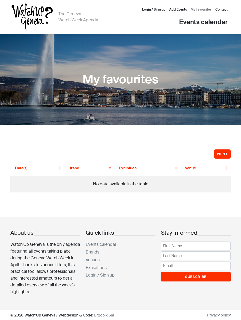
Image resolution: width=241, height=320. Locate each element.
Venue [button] (190, 168)
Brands (92, 252)
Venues (93, 260)
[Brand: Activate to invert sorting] (89, 168)
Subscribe (196, 277)
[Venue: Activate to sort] (205, 168)
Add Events (178, 9)
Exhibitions (96, 267)
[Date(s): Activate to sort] (37, 168)
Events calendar (203, 22)
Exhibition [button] (128, 168)
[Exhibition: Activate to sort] (147, 168)
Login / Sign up (153, 9)
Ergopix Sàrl (104, 315)
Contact (221, 9)
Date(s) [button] (21, 168)
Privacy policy (219, 315)
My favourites (201, 9)
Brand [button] (73, 168)
